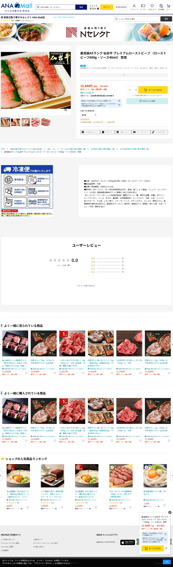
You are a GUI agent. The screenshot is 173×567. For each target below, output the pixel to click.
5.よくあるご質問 (7, 547)
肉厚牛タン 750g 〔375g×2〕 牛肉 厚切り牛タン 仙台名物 (43, 361)
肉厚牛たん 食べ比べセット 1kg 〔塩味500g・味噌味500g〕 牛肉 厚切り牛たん (101, 363)
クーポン (143, 9)
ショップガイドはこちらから (63, 17)
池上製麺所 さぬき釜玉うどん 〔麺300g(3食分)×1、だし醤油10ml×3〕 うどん (18, 494)
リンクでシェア (161, 132)
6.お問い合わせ (38, 547)
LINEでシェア (124, 132)
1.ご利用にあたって (8, 539)
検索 (81, 7)
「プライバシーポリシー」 (44, 563)
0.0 (75, 260)
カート (168, 9)
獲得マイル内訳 (85, 93)
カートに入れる (155, 548)
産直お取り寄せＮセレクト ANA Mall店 (24, 17)
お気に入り (152, 9)
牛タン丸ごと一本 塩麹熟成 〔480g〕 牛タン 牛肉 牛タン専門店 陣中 (120, 494)
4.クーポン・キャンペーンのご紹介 (45, 543)
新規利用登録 (121, 7)
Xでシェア (109, 132)
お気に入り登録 (148, 101)
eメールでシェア (142, 132)
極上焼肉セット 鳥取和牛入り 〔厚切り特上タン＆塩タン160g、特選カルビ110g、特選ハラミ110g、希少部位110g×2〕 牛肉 (15, 363)
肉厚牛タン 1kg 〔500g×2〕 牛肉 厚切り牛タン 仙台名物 (157, 361)
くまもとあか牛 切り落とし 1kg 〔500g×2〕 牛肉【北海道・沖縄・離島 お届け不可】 (72, 363)
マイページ (134, 9)
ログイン (106, 7)
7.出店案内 (4, 550)
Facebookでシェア (91, 132)
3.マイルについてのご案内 (10, 543)
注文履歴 (161, 9)
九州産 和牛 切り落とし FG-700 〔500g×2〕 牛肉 (129, 361)
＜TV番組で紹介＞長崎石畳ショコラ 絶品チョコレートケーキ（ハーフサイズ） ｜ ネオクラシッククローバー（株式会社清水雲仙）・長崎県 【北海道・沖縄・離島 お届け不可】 (52, 494)
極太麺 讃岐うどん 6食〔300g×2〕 (155, 492)
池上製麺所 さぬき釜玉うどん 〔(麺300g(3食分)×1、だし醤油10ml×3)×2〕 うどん (86, 494)
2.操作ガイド (37, 539)
